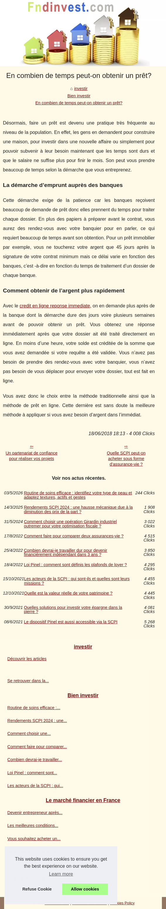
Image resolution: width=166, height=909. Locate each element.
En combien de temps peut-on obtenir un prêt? (78, 103)
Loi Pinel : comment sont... (32, 772)
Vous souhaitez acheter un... (34, 838)
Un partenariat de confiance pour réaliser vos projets (31, 456)
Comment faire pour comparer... (37, 746)
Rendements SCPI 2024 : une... (37, 720)
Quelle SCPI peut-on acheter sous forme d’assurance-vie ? (126, 458)
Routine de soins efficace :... (33, 707)
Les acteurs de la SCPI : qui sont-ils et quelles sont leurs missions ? (77, 581)
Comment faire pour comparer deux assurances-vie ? (73, 536)
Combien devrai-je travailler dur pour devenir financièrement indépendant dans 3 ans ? (65, 552)
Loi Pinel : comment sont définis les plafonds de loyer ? (75, 565)
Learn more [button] (61, 873)
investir (81, 88)
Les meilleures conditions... (32, 825)
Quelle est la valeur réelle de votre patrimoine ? (68, 593)
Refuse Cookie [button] (37, 889)
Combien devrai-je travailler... (34, 759)
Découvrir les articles (27, 658)
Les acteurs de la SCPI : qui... (35, 785)
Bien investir (78, 95)
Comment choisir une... (29, 733)
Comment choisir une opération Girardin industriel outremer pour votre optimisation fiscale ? (70, 524)
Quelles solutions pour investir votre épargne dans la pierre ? (73, 609)
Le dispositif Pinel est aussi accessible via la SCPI (70, 622)
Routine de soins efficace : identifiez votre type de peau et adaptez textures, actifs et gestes (78, 495)
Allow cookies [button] (85, 889)
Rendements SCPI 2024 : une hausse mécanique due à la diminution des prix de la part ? (78, 509)
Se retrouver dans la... (28, 680)
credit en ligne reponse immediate (55, 305)
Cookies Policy (122, 903)
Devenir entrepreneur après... (34, 812)
